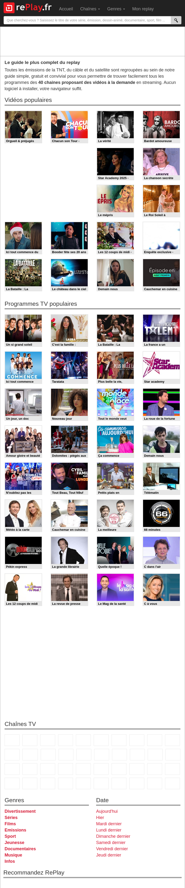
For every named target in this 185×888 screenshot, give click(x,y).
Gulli (154, 769)
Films (10, 823)
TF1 (12, 740)
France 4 (12, 754)
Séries (11, 817)
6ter (66, 754)
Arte (119, 740)
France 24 (83, 769)
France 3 (47, 740)
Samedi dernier (111, 842)
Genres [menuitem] (116, 8)
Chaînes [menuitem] (90, 8)
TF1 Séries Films (48, 754)
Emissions (15, 830)
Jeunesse (14, 842)
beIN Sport (101, 769)
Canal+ (65, 740)
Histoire (101, 783)
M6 (101, 740)
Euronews (65, 769)
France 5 (83, 740)
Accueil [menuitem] (66, 8)
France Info (172, 754)
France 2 (29, 740)
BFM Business (47, 769)
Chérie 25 (119, 754)
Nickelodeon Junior (83, 783)
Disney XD (29, 783)
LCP (136, 783)
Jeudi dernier (108, 855)
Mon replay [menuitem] (143, 8)
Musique (13, 855)
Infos (10, 861)
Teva (137, 754)
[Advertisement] (92, 41)
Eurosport (119, 769)
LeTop (154, 783)
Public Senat (172, 783)
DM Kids (47, 783)
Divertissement (20, 811)
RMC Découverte (83, 754)
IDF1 (119, 783)
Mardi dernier (109, 823)
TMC (154, 740)
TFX (172, 740)
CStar (30, 754)
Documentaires (20, 848)
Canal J (172, 769)
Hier (100, 817)
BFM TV (29, 769)
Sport (10, 836)
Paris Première (155, 754)
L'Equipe (136, 769)
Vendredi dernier (112, 848)
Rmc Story (101, 754)
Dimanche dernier (113, 836)
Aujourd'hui (107, 811)
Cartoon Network (12, 783)
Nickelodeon (65, 783)
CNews (12, 769)
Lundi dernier (108, 830)
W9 (136, 740)
